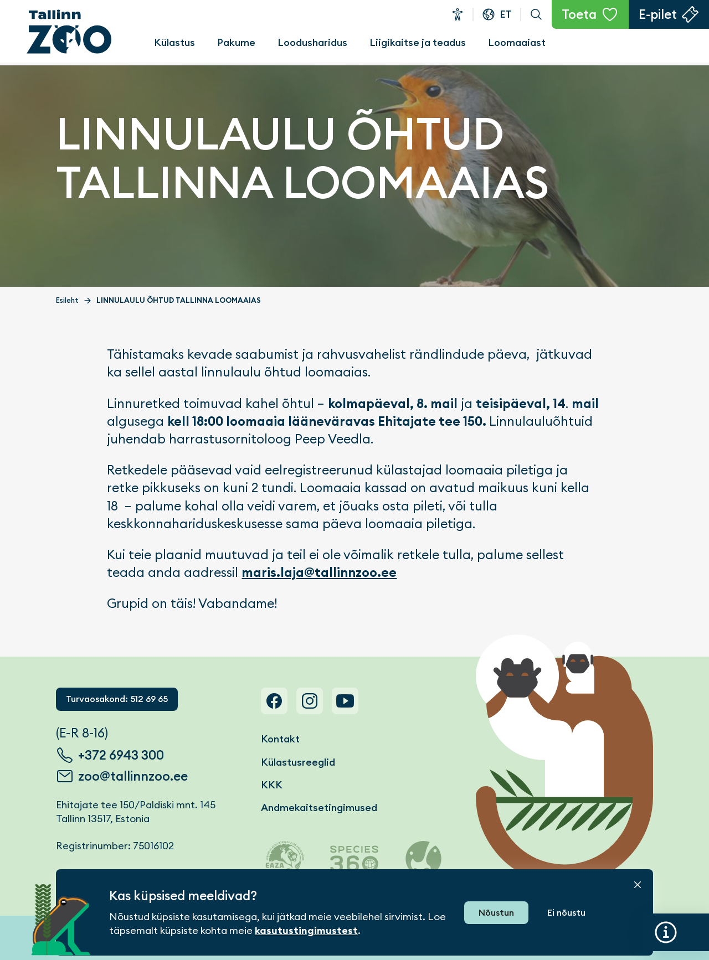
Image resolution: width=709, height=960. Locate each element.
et (506, 14)
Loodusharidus (312, 42)
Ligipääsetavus (457, 14)
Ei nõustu (566, 912)
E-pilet (658, 14)
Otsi (536, 14)
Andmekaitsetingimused (319, 807)
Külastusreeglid (298, 762)
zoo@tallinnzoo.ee (133, 776)
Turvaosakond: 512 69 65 (117, 699)
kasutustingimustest (306, 930)
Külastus (174, 42)
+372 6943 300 (121, 755)
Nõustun (496, 912)
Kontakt (280, 738)
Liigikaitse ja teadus (417, 42)
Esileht (67, 300)
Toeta (579, 14)
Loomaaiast (517, 42)
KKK (271, 784)
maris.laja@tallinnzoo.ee (319, 572)
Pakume (236, 42)
